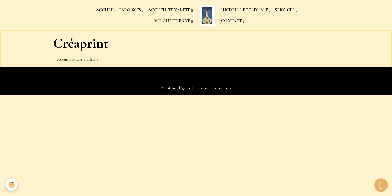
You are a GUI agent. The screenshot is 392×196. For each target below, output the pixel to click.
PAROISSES (130, 10)
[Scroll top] (381, 185)
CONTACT (232, 20)
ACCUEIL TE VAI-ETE (169, 10)
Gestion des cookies (213, 88)
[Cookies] (11, 185)
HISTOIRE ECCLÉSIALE (245, 10)
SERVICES (285, 10)
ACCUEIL (105, 10)
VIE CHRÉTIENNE (172, 20)
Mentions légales (175, 88)
